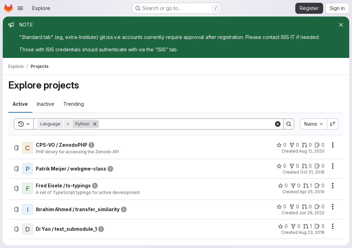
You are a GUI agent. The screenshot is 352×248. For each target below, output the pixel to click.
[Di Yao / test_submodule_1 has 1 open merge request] (307, 226)
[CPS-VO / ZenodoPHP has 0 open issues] (319, 145)
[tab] (20, 104)
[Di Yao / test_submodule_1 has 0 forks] (295, 226)
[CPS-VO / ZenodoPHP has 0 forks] (294, 145)
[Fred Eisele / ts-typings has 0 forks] (295, 185)
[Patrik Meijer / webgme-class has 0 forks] (294, 166)
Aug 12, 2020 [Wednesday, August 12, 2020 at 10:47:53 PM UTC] (311, 151)
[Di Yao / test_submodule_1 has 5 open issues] (319, 226)
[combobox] (313, 124)
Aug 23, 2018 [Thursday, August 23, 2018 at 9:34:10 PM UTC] (311, 232)
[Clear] (278, 124)
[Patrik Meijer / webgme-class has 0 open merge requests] (307, 166)
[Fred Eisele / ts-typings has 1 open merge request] (307, 185)
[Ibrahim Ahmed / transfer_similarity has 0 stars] (281, 206)
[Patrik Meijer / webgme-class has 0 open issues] (319, 166)
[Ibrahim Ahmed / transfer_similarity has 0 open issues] (319, 206)
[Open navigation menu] (20, 8)
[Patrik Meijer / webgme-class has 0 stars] (281, 166)
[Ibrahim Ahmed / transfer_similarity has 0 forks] (294, 206)
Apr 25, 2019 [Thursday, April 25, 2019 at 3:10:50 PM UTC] (312, 191)
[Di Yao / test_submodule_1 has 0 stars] (283, 226)
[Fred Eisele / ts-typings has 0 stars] (283, 185)
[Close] (341, 25)
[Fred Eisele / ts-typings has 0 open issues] (319, 185)
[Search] (186, 124)
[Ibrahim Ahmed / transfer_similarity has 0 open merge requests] (307, 206)
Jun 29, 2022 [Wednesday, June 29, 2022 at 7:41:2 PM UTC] (311, 212)
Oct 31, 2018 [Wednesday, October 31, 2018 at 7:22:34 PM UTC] (312, 172)
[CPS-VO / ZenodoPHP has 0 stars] (281, 145)
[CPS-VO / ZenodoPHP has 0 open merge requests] (307, 145)
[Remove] (95, 124)
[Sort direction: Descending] (332, 124)
